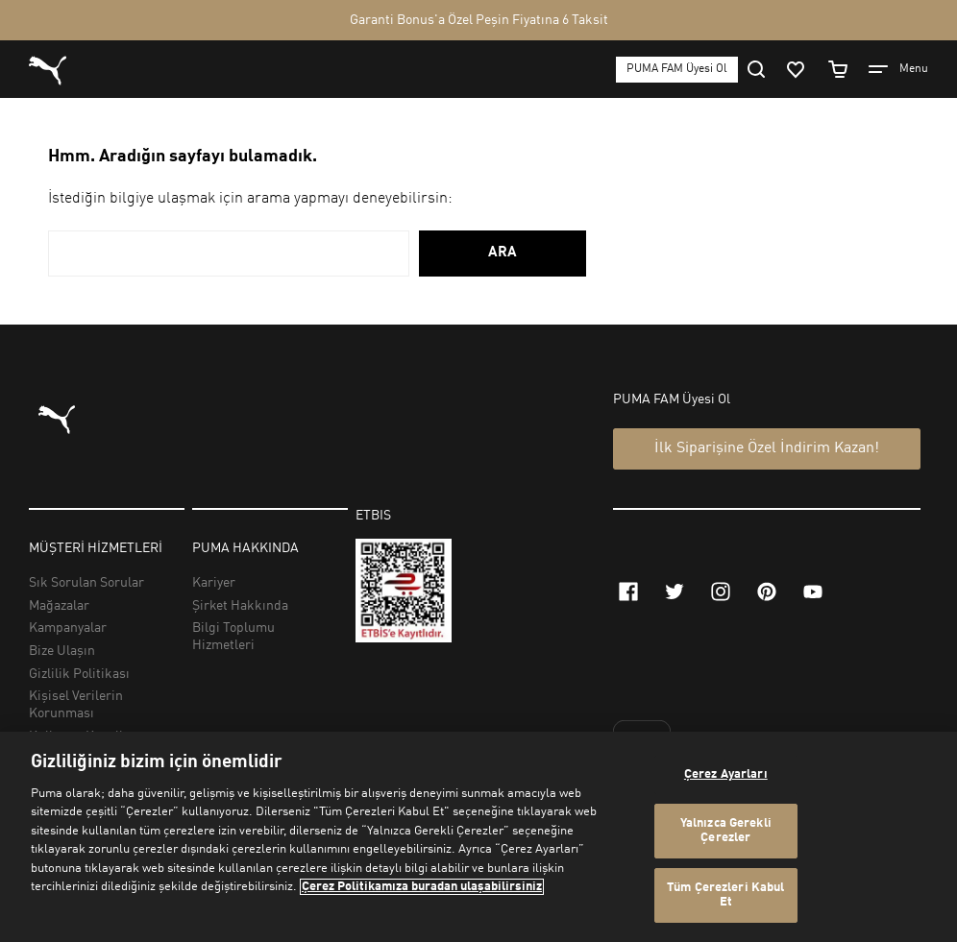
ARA (502, 253)
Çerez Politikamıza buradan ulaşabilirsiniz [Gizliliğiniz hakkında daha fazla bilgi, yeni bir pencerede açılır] (422, 887)
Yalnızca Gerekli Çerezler (726, 831)
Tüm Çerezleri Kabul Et (725, 895)
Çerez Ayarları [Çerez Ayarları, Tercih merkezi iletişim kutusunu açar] (726, 774)
